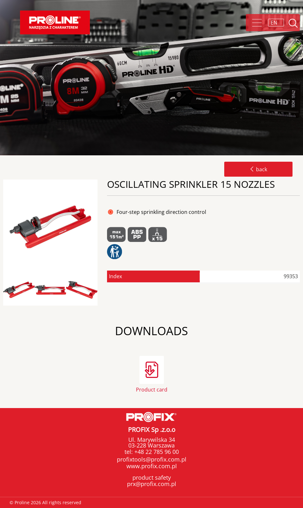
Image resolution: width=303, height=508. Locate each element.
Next (103, 290)
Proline (55, 22)
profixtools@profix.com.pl (151, 459)
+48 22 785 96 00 (156, 451)
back (258, 169)
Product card (151, 389)
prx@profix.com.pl (151, 484)
